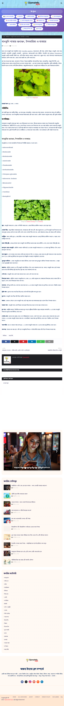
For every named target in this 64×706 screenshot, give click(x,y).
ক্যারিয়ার (6, 601)
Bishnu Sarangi (31, 222)
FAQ (62, 697)
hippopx (35, 98)
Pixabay (40, 222)
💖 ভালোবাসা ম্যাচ (40, 20)
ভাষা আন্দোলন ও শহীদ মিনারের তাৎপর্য (21, 510)
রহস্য (5, 633)
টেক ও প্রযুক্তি (7, 607)
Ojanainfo (6, 46)
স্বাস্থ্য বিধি (11, 336)
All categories (22, 697)
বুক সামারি (6, 630)
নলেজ (5, 610)
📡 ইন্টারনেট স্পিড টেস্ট (27, 29)
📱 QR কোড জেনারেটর (8, 16)
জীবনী (5, 604)
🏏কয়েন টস (20, 16)
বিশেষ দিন (6, 627)
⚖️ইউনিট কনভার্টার (30, 16)
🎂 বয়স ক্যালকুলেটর (56, 16)
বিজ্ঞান (5, 623)
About (31, 697)
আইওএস (6, 581)
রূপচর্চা (5, 640)
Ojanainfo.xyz (9, 700)
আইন (5, 584)
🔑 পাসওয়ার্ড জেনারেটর (53, 20)
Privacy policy (46, 697)
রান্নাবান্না (6, 636)
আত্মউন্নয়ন (6, 587)
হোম (4, 37)
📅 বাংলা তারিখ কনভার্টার (11, 20)
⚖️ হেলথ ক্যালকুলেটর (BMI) (26, 20)
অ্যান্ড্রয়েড (6, 578)
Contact (37, 697)
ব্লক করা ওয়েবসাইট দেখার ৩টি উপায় (21, 519)
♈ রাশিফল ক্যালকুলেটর (43, 16)
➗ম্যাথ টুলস (38, 29)
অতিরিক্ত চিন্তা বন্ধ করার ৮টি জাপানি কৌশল (22, 560)
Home (14, 697)
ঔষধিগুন (8, 37)
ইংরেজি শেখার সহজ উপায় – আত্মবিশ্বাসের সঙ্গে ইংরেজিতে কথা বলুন (29, 543)
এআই (5, 597)
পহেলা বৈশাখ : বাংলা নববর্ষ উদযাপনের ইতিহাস (23, 502)
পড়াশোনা (6, 617)
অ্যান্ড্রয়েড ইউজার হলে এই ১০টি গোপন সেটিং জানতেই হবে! (27, 552)
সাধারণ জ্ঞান (7, 643)
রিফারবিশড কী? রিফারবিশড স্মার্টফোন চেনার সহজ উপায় (26, 527)
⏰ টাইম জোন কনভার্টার (24, 25)
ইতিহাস (6, 591)
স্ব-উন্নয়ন (6, 646)
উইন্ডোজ (6, 594)
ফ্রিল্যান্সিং (6, 620)
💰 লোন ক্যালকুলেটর (37, 25)
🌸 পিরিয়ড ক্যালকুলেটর (51, 25)
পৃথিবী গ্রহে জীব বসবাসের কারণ (19, 494)
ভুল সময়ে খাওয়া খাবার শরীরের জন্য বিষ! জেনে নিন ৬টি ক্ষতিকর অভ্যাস (30, 535)
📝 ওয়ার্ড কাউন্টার (12, 25)
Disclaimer (55, 697)
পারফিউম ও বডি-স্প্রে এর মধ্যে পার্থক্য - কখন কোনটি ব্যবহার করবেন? (29, 486)
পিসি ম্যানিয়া (7, 614)
